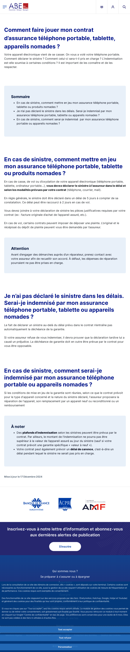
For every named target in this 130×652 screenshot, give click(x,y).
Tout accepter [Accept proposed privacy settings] (65, 629)
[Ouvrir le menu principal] (5, 7)
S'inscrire (65, 546)
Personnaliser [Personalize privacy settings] (65, 647)
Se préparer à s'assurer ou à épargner (65, 576)
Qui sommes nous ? (65, 571)
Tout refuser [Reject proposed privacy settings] (65, 637)
